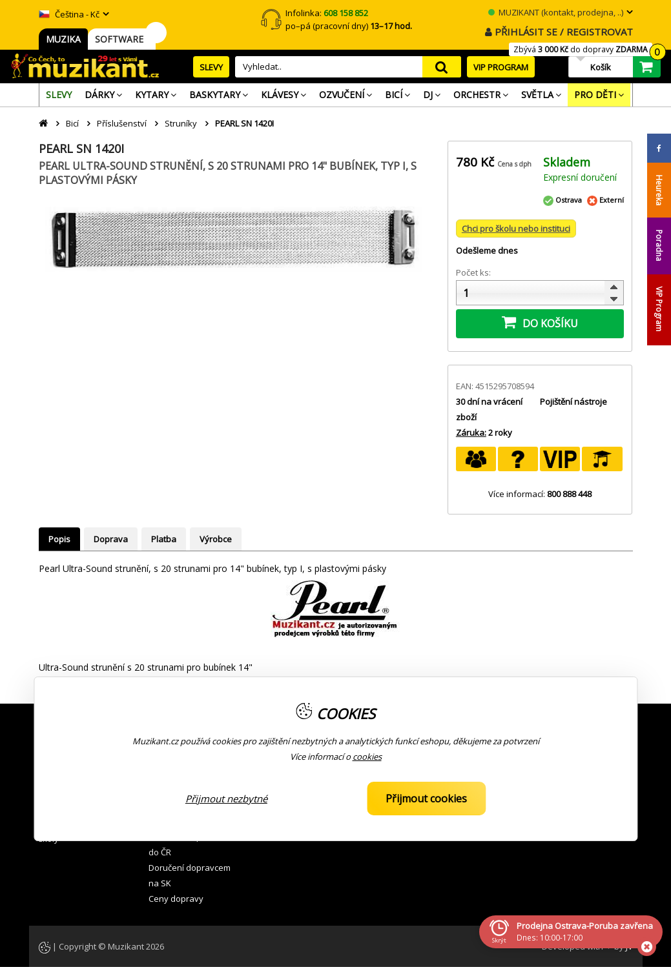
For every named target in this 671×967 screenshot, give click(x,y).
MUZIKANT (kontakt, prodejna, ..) (555, 12)
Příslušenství (122, 123)
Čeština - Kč (69, 14)
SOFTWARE (122, 39)
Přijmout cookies (426, 798)
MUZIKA (63, 39)
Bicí (72, 123)
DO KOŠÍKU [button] (540, 322)
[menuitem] (58, 95)
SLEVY (211, 67)
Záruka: (471, 432)
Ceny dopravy (176, 898)
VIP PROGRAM (500, 67)
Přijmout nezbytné (226, 798)
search (441, 66)
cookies (367, 756)
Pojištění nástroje (573, 401)
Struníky (181, 123)
